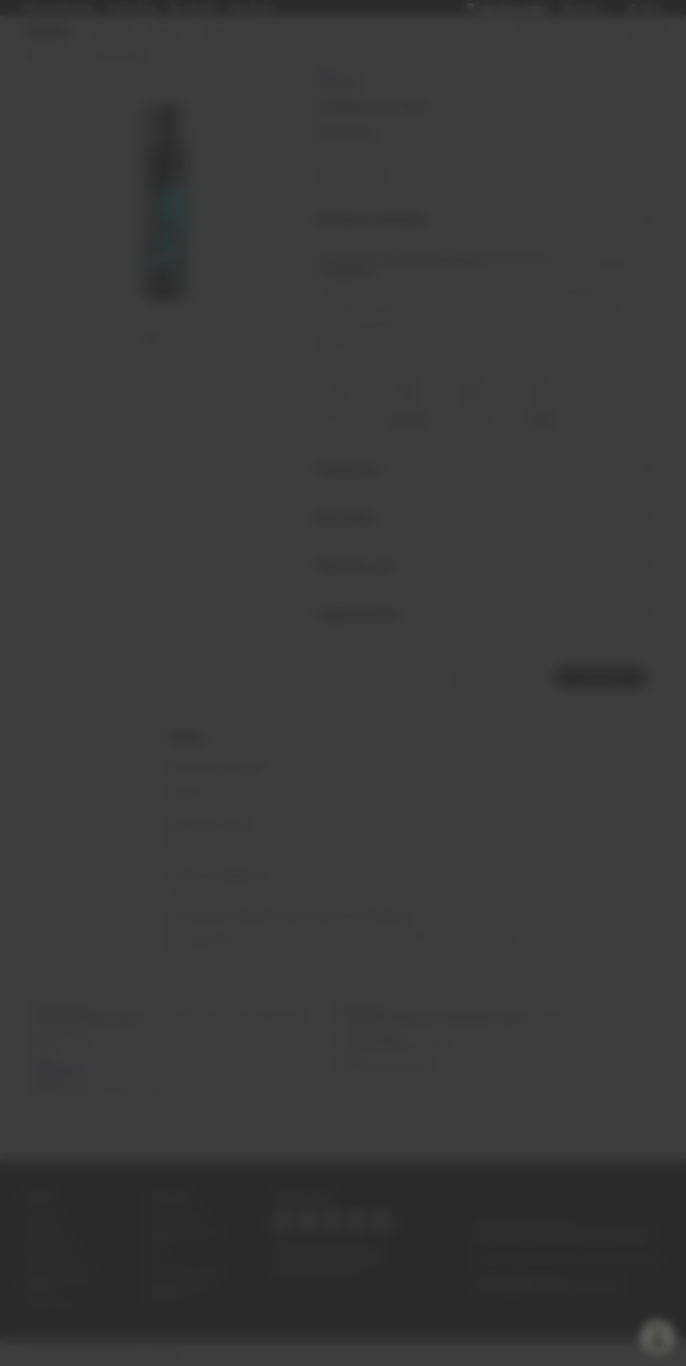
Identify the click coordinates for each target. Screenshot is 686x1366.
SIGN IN (343, 678)
